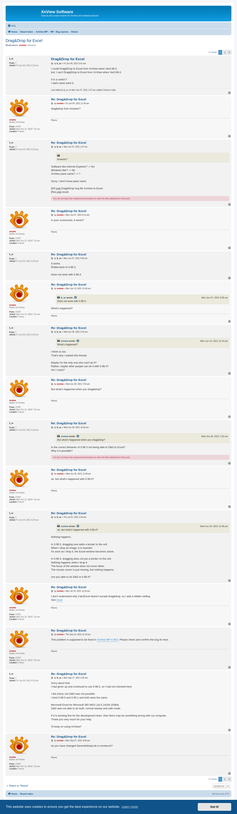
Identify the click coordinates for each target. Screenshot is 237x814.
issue (59, 599)
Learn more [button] (130, 806)
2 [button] (225, 52)
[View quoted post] (75, 297)
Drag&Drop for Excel (24, 40)
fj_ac (63, 297)
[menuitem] (12, 25)
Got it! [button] (214, 806)
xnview (64, 341)
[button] (229, 52)
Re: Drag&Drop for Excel (68, 99)
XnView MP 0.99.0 (107, 639)
